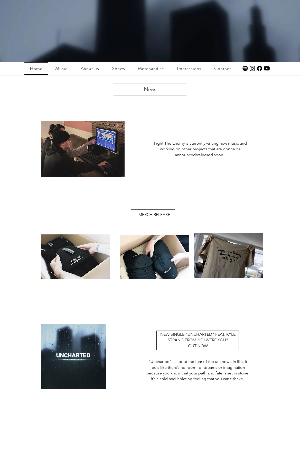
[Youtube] (266, 68)
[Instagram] (252, 68)
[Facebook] (259, 68)
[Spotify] (245, 68)
